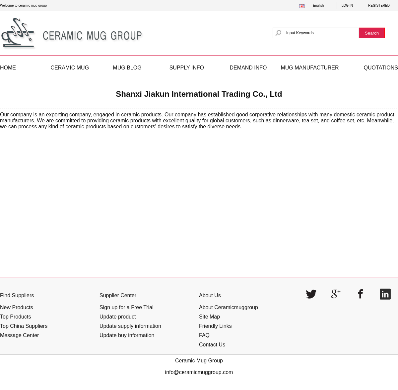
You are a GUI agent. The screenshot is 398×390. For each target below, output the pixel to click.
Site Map (209, 317)
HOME (8, 67)
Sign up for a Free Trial (127, 307)
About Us (210, 295)
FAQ (204, 335)
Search (372, 33)
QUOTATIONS (381, 67)
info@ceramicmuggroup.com (199, 372)
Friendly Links (215, 326)
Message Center (19, 335)
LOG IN (347, 5)
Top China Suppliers (23, 326)
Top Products (15, 317)
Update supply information (130, 326)
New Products (16, 307)
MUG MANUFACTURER (310, 67)
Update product (118, 317)
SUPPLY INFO (186, 67)
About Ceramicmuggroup (228, 307)
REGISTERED (379, 5)
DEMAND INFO (248, 67)
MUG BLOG (127, 67)
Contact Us (212, 344)
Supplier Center (118, 295)
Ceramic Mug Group (199, 360)
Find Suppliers (17, 295)
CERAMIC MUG (70, 67)
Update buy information (127, 335)
